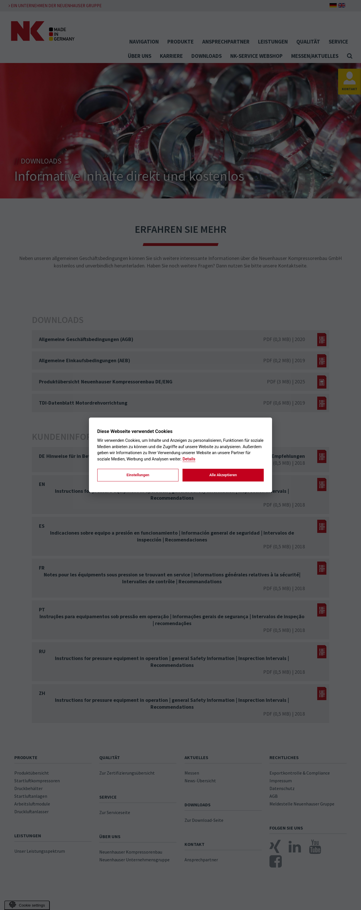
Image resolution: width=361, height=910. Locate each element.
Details (189, 459)
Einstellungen (137, 475)
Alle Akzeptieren (223, 475)
